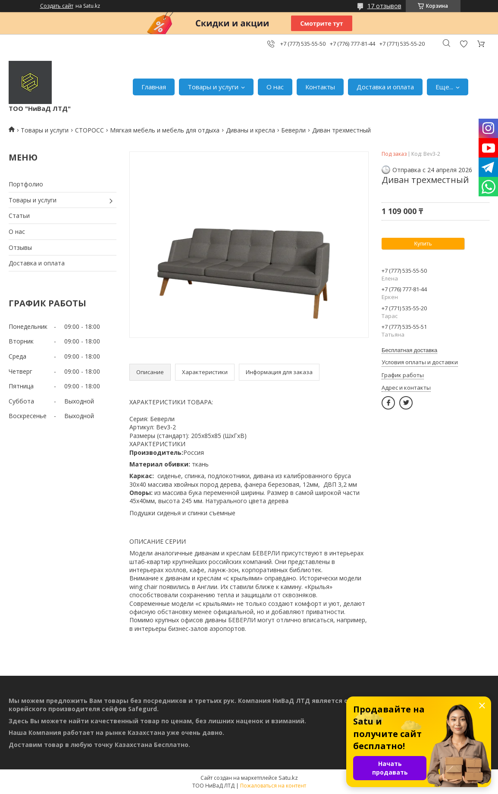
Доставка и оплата (385, 86)
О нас (275, 86)
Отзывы (20, 247)
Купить (423, 243)
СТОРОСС (89, 130)
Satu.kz (288, 777)
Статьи (19, 215)
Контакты (320, 86)
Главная (153, 86)
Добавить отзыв (463, 43)
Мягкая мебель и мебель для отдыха (164, 130)
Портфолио (26, 184)
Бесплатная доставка (409, 350)
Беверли (293, 130)
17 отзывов (384, 6)
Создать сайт (56, 6)
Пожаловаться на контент (273, 785)
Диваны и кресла (250, 130)
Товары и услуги (213, 86)
